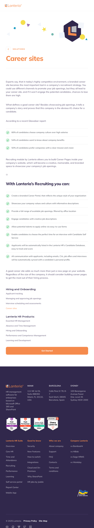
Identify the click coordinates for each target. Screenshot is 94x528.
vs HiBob (74, 451)
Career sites (11, 308)
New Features (33, 451)
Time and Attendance (11, 458)
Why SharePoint (34, 476)
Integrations (32, 462)
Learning (10, 476)
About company (56, 446)
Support (52, 451)
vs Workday (76, 462)
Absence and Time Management (21, 325)
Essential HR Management (18, 321)
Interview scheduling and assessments (23, 303)
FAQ (51, 457)
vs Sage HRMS (77, 457)
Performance (12, 471)
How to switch (34, 457)
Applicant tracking (14, 293)
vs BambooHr (76, 446)
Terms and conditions (54, 469)
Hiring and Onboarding (16, 330)
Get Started (47, 350)
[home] (13, 5)
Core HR (9, 451)
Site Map (43, 521)
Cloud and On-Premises (34, 469)
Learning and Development (18, 340)
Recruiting (10, 465)
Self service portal (14, 482)
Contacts (53, 462)
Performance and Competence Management (26, 335)
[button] (86, 5)
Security (31, 446)
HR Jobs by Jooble (35, 482)
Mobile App (11, 492)
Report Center (12, 487)
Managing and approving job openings (23, 298)
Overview (10, 446)
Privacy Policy (30, 521)
